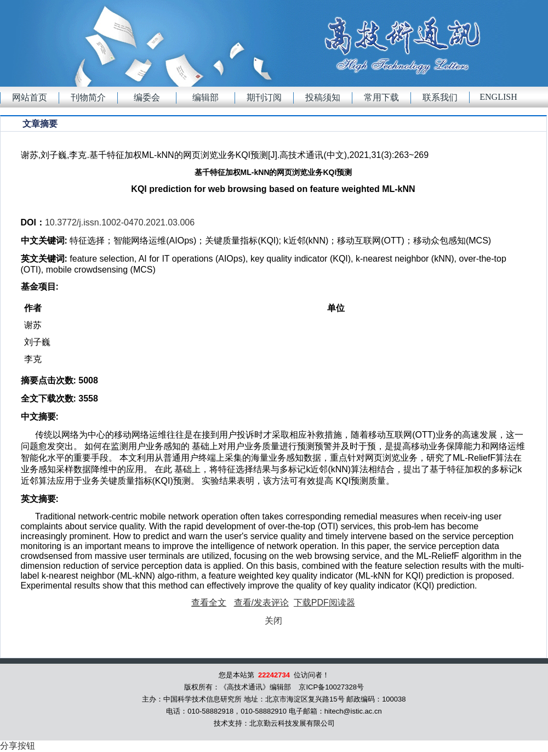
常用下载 (381, 97)
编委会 (147, 97)
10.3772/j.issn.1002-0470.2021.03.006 (120, 222)
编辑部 (205, 97)
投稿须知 (322, 97)
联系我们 (440, 97)
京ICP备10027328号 (331, 687)
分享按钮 (17, 745)
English (498, 96)
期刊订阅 (264, 97)
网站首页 (29, 97)
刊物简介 (88, 97)
